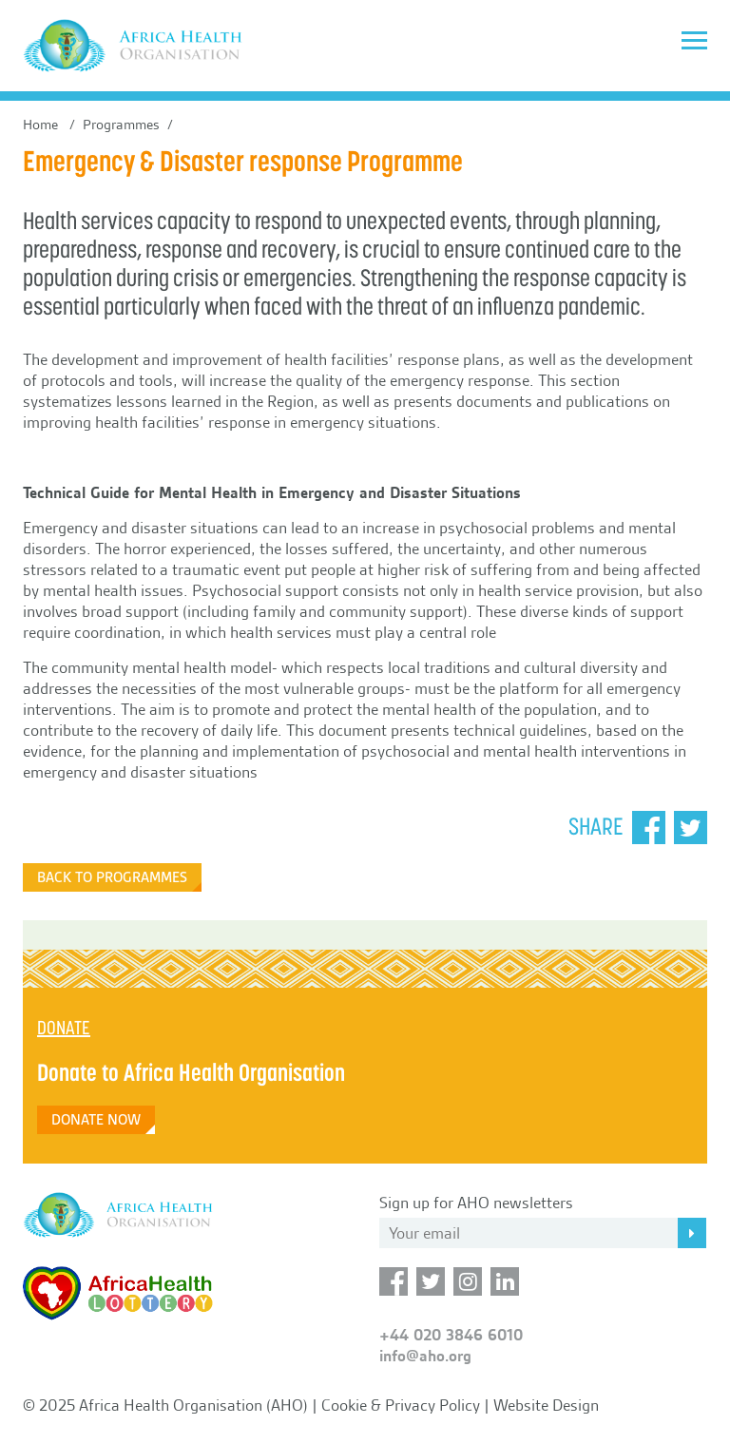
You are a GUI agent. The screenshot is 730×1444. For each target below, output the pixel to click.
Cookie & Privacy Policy (400, 1405)
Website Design (546, 1405)
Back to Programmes (112, 877)
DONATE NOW (96, 1119)
